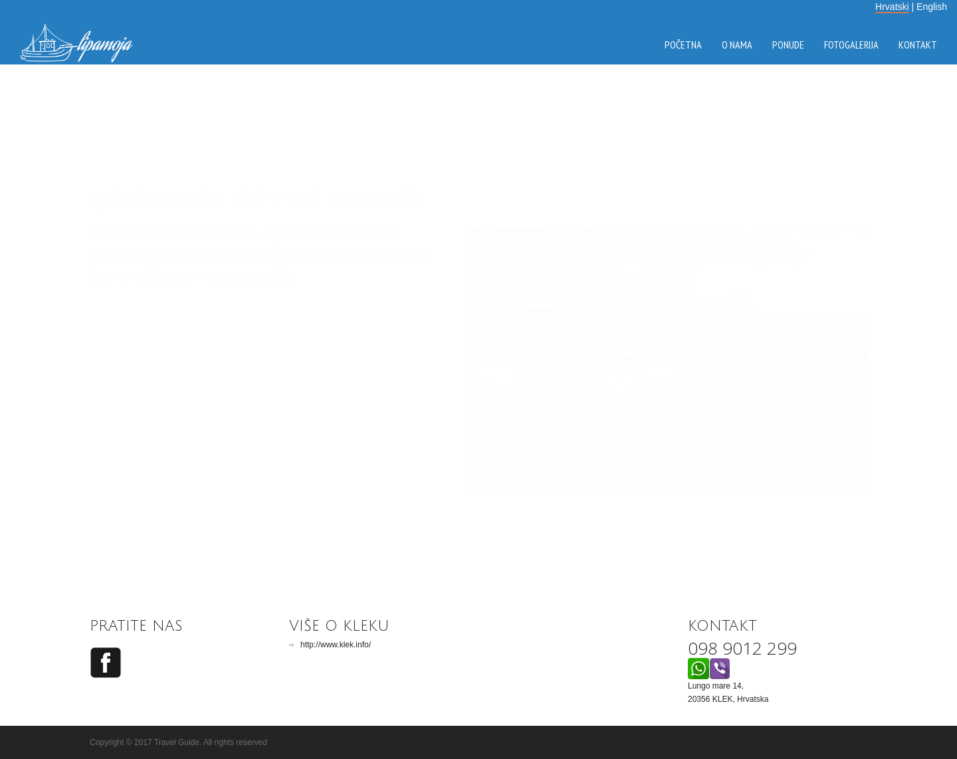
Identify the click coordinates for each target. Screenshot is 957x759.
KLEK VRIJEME (478, 127)
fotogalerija (851, 44)
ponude (788, 44)
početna (683, 44)
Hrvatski (892, 6)
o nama (737, 44)
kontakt (918, 44)
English (931, 6)
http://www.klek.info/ (335, 644)
